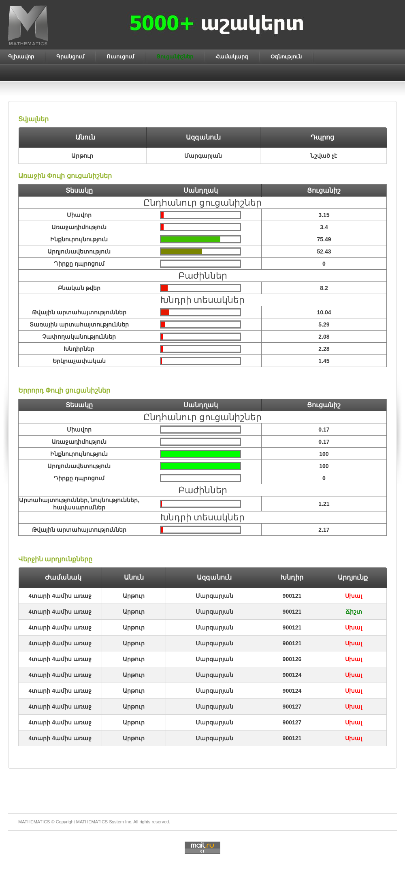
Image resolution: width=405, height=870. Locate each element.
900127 (292, 706)
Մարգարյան (214, 596)
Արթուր (134, 596)
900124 (292, 675)
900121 (292, 596)
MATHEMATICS (92, 821)
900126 (292, 659)
